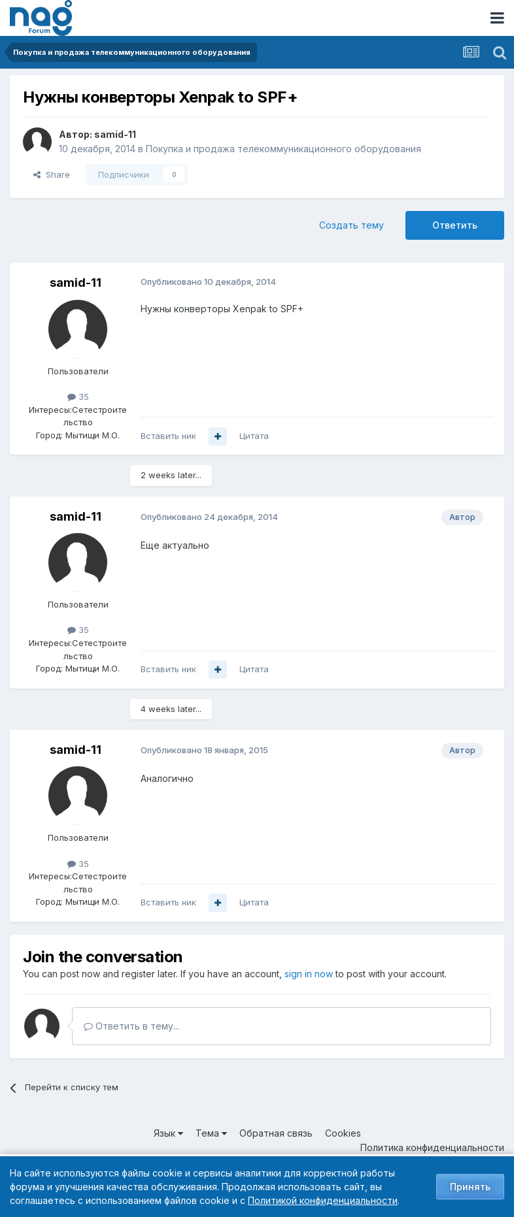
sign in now (308, 973)
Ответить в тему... (131, 1025)
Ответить (454, 225)
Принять (470, 1186)
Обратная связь (276, 1133)
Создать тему (351, 225)
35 (78, 396)
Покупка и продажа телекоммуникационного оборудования (283, 148)
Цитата (254, 435)
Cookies (343, 1133)
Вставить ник (168, 435)
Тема (211, 1133)
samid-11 (115, 134)
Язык (168, 1133)
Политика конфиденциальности (432, 1147)
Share (51, 174)
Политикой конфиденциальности (323, 1200)
